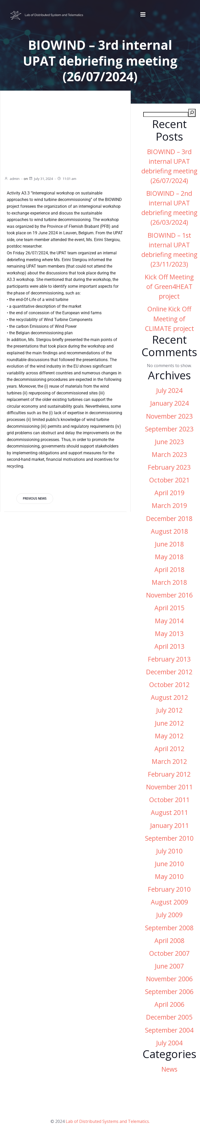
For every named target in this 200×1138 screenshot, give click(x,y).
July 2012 (169, 710)
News (169, 1069)
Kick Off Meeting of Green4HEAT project (169, 286)
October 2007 (169, 953)
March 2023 (169, 454)
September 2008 (169, 927)
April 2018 (169, 569)
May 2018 (169, 556)
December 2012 (169, 672)
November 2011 (169, 787)
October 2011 (169, 799)
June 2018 (169, 544)
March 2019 (169, 505)
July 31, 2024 (41, 178)
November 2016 (169, 595)
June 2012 (169, 723)
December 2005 (169, 1017)
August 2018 (169, 531)
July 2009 (169, 915)
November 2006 (169, 978)
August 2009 (169, 902)
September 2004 (169, 1030)
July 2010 (169, 851)
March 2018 (169, 582)
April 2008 (169, 940)
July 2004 (169, 1043)
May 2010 (169, 876)
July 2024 (169, 390)
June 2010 (169, 863)
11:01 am (66, 178)
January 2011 (169, 825)
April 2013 (169, 646)
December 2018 (169, 518)
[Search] (192, 113)
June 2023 (169, 441)
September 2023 (169, 429)
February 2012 (169, 774)
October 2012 (169, 684)
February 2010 (169, 889)
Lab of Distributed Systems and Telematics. (108, 1121)
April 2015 (169, 608)
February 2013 (169, 659)
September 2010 (169, 838)
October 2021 (169, 480)
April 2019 (169, 492)
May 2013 (169, 633)
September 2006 (169, 991)
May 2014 (169, 621)
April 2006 (169, 1004)
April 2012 (169, 748)
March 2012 (169, 761)
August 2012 (169, 697)
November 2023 (169, 416)
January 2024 (169, 403)
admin (12, 178)
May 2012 (169, 736)
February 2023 (169, 467)
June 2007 (169, 966)
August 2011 (169, 812)
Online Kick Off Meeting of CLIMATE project (169, 319)
